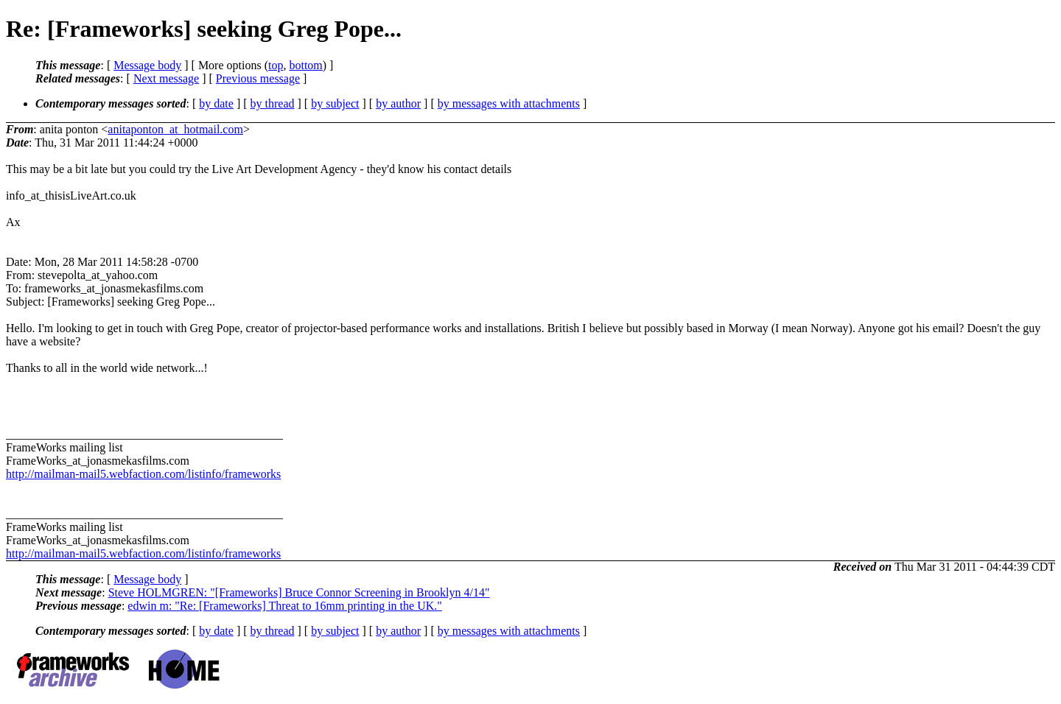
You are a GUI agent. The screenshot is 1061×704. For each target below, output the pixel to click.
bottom (305, 65)
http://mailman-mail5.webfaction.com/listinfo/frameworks (143, 474)
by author (398, 103)
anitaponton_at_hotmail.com (175, 129)
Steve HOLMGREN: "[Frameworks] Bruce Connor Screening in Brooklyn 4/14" (299, 592)
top (275, 65)
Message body (147, 65)
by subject (335, 103)
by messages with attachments (509, 103)
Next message (166, 78)
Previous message (258, 78)
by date (216, 103)
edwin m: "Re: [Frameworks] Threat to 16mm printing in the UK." (284, 605)
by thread (273, 103)
